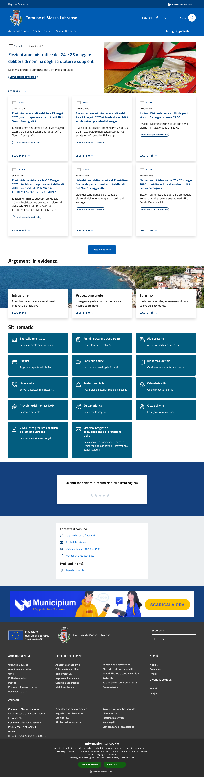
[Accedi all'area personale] (180, 4)
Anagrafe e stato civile (67, 665)
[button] (102, 771)
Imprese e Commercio (67, 678)
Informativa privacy (113, 718)
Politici (12, 682)
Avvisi (18, 102)
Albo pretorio (110, 713)
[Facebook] (155, 17)
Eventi (153, 688)
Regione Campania (18, 4)
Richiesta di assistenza (68, 722)
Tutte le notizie (102, 249)
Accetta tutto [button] (90, 764)
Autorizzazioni (110, 687)
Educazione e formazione (116, 664)
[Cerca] (192, 18)
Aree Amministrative (19, 669)
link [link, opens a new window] (132, 757)
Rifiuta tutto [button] (114, 764)
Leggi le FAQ (62, 718)
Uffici (11, 674)
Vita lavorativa (63, 674)
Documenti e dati (17, 691)
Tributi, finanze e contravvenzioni (121, 673)
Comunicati (156, 669)
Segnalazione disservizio (69, 713)
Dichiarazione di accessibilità (118, 727)
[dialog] (102, 758)
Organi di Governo (18, 665)
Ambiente (108, 678)
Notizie (18, 46)
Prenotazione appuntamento (71, 709)
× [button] (200, 742)
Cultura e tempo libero (67, 669)
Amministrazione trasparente (119, 709)
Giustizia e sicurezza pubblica (119, 669)
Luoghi (153, 693)
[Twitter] (163, 17)
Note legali (109, 722)
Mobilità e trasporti (66, 687)
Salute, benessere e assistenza (120, 682)
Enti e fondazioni (17, 678)
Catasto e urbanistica (67, 682)
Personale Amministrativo (22, 687)
